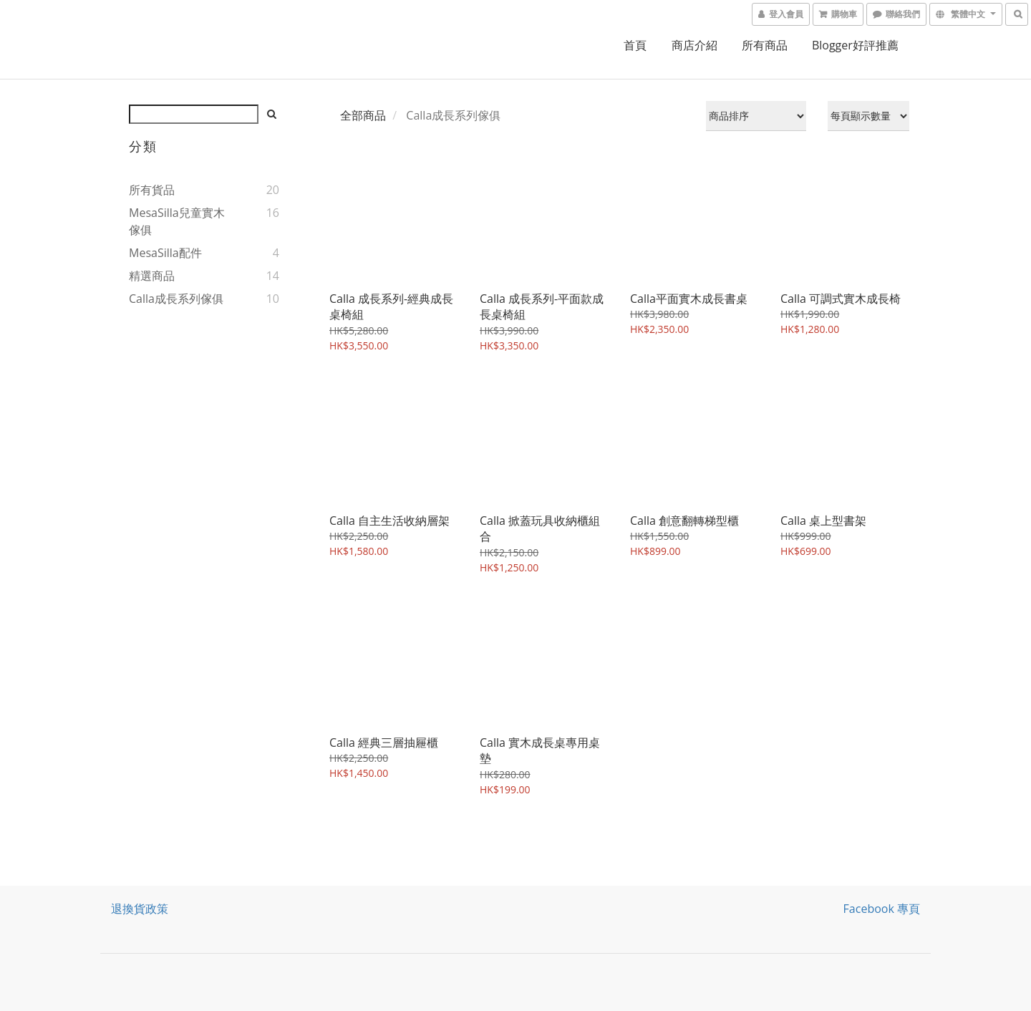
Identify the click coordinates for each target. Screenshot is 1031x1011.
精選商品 (152, 276)
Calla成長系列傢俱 (176, 298)
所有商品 (765, 45)
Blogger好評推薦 (855, 45)
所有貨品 (152, 190)
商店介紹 (694, 45)
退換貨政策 (139, 908)
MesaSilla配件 (165, 253)
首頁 (635, 45)
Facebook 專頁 (881, 908)
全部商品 (363, 115)
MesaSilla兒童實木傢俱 (177, 221)
